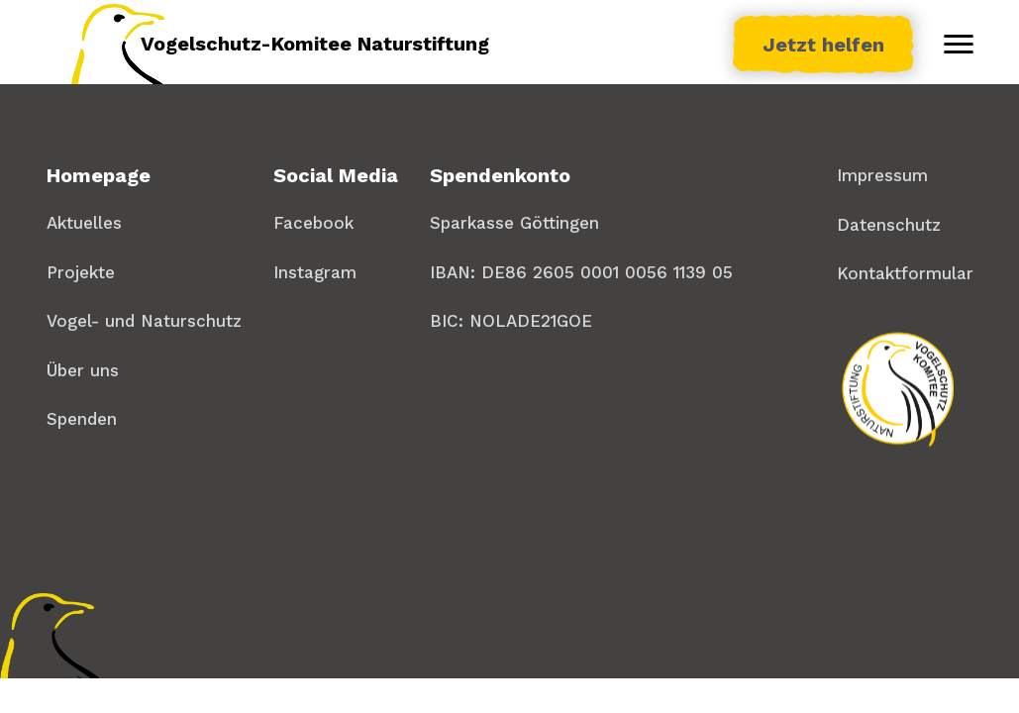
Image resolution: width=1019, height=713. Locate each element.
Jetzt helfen (823, 44)
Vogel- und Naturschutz (144, 321)
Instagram (315, 272)
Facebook (313, 223)
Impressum (882, 175)
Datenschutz (889, 225)
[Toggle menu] (958, 44)
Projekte (81, 272)
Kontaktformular (905, 273)
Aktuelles (84, 223)
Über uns (83, 370)
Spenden (82, 419)
